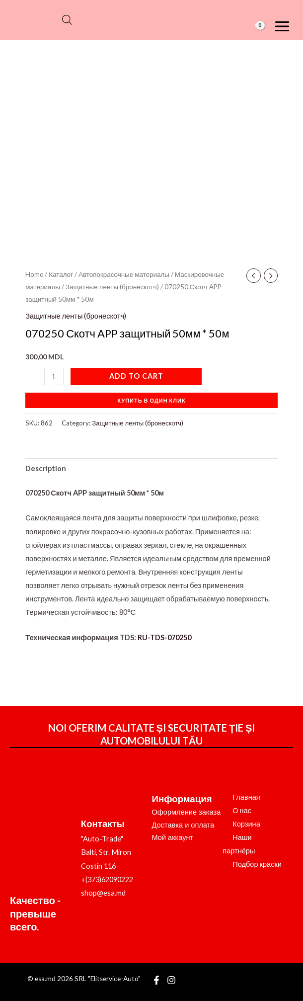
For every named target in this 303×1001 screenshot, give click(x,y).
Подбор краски (257, 864)
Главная (246, 797)
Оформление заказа (186, 812)
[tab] (45, 468)
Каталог (61, 274)
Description (45, 468)
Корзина (246, 824)
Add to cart (136, 376)
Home (34, 274)
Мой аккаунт (173, 837)
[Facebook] (156, 980)
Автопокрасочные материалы (123, 274)
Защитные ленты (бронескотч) (112, 287)
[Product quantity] (53, 376)
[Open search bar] (67, 20)
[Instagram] (171, 980)
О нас (241, 810)
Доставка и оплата (183, 825)
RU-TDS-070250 (164, 637)
